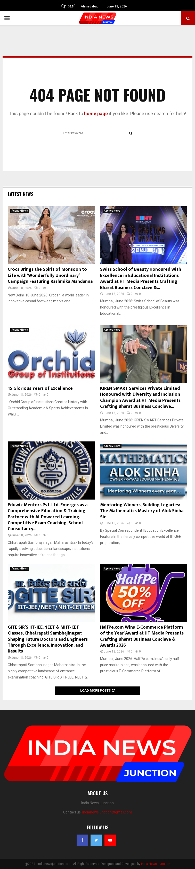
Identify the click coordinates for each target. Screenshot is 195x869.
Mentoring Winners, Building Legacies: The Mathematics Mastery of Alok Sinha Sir (141, 511)
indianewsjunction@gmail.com (107, 812)
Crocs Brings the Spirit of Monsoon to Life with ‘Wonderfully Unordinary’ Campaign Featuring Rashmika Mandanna (50, 275)
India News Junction (155, 864)
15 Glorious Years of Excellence (40, 388)
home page (96, 113)
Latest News (20, 194)
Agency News (20, 210)
